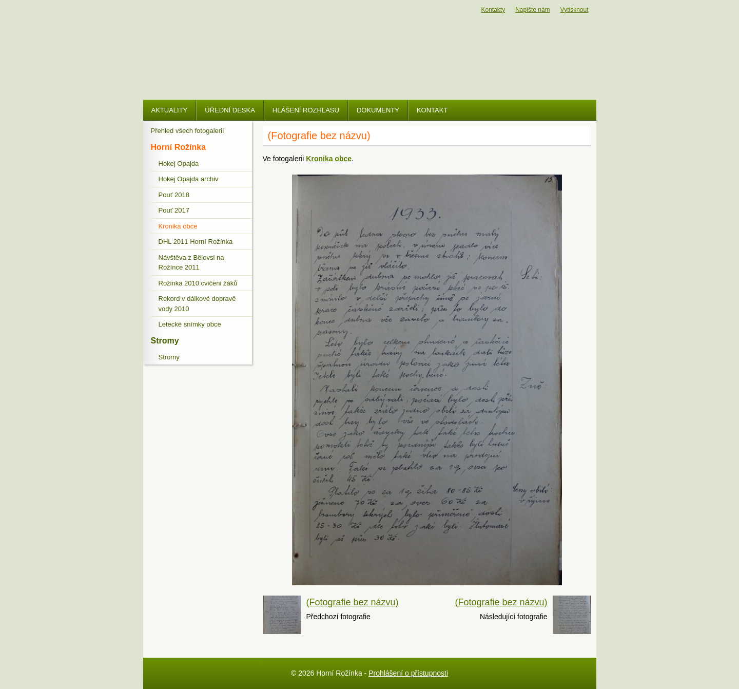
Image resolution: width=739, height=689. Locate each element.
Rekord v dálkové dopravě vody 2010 (197, 304)
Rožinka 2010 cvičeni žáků (198, 283)
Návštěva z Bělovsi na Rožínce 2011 (191, 263)
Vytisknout (574, 9)
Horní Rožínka (178, 147)
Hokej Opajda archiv (189, 179)
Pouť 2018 (174, 195)
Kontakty (493, 9)
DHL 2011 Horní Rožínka (196, 241)
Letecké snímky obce (190, 324)
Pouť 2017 (174, 210)
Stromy (165, 340)
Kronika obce (178, 226)
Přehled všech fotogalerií (187, 131)
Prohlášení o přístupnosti (408, 673)
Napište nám (532, 9)
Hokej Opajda (179, 163)
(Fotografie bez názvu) (352, 602)
